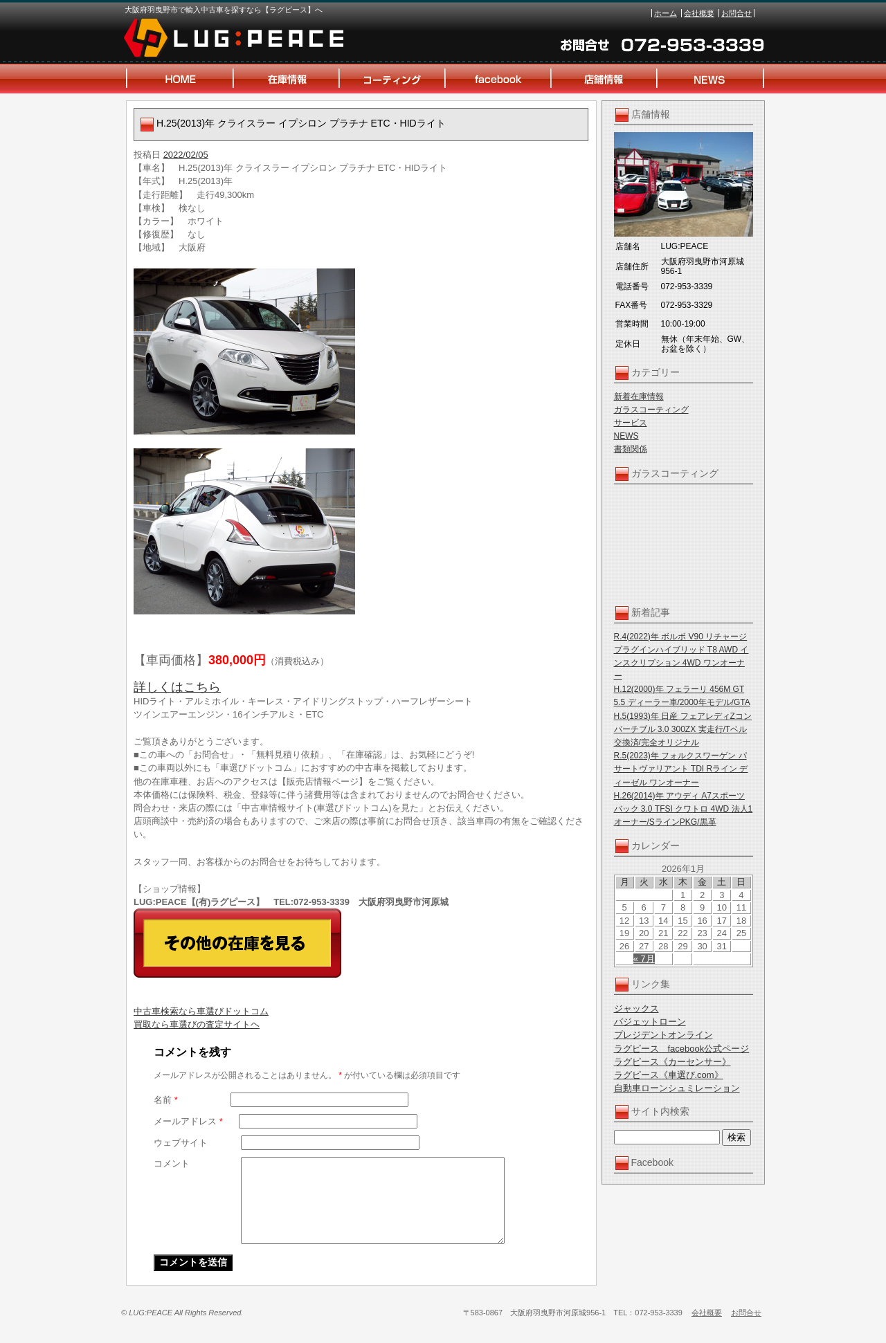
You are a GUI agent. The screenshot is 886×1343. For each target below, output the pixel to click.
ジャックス (636, 1008)
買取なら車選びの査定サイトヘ (197, 1024)
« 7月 (644, 958)
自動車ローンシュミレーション (677, 1088)
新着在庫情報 (639, 396)
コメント (172, 1163)
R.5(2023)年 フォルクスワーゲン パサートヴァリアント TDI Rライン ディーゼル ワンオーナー (681, 769)
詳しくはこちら (177, 687)
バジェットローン (650, 1021)
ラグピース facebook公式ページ (682, 1048)
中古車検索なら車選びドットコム (201, 1011)
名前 (166, 1100)
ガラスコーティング (651, 409)
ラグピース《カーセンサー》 (672, 1062)
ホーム (665, 13)
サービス (630, 423)
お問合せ (736, 13)
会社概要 (699, 13)
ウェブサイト (181, 1143)
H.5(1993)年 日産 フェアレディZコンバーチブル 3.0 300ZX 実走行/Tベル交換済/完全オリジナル (683, 729)
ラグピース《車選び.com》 (668, 1075)
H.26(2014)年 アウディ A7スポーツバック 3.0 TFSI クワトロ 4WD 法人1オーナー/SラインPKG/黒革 (683, 809)
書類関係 (630, 449)
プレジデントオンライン (663, 1035)
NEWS (626, 436)
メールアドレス (188, 1121)
